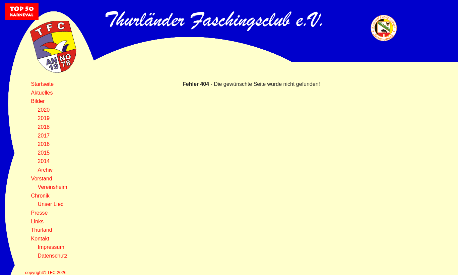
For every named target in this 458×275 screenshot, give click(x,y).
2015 (44, 153)
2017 (44, 136)
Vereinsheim (52, 187)
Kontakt (40, 238)
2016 (44, 144)
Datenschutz (53, 256)
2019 (44, 118)
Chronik (40, 196)
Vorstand (41, 178)
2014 (44, 161)
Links (37, 221)
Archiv (45, 170)
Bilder (38, 101)
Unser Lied (51, 204)
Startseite (42, 84)
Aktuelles (42, 93)
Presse (39, 213)
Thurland (41, 230)
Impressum (51, 247)
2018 (44, 127)
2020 (44, 110)
